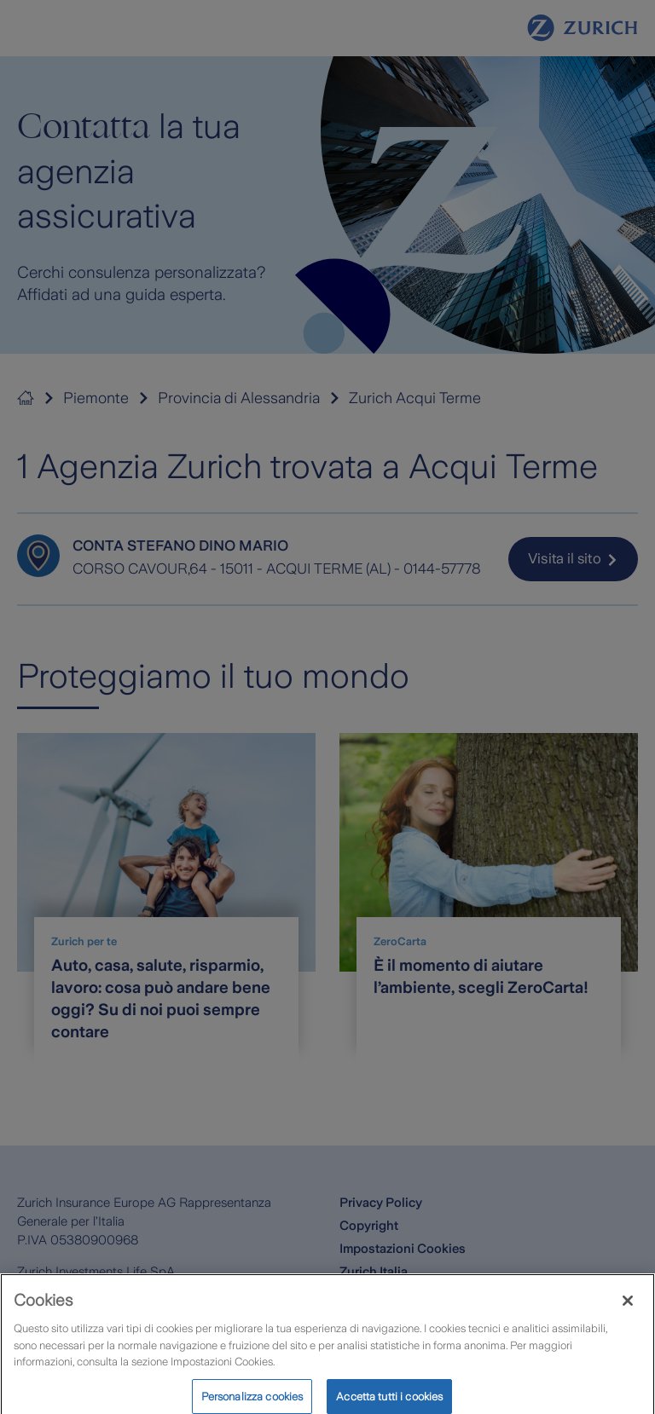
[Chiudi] (627, 1308)
